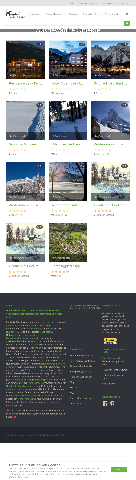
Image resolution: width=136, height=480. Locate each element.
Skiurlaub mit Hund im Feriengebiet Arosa (110, 121)
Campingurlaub (14, 362)
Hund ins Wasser (36, 419)
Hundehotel (12, 368)
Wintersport (19, 112)
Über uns (124, 3)
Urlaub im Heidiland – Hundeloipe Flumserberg (68, 181)
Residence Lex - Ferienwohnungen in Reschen (25, 121)
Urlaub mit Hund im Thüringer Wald (110, 242)
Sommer (57, 391)
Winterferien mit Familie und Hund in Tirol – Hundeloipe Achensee (25, 242)
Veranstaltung (30, 375)
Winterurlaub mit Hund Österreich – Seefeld (68, 242)
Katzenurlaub (37, 410)
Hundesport (29, 372)
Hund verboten (35, 394)
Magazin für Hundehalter (89, 3)
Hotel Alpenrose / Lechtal (68, 121)
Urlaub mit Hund (47, 359)
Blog (73, 3)
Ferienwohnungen (107, 234)
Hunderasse (17, 416)
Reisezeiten (74, 14)
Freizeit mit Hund (112, 14)
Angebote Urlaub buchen (55, 14)
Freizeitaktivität (14, 375)
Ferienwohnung (33, 365)
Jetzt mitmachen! (110, 3)
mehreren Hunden (15, 426)
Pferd (60, 410)
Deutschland (33, 381)
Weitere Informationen (19, 477)
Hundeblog (30, 432)
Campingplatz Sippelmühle (68, 303)
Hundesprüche (13, 432)
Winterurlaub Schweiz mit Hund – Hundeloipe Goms (110, 181)
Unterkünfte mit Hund (92, 14)
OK (118, 469)
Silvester (10, 394)
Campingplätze (62, 294)
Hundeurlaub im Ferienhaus (20, 423)
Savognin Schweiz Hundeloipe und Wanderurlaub (25, 181)
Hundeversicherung (28, 435)
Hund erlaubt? (35, 14)
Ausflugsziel (46, 368)
